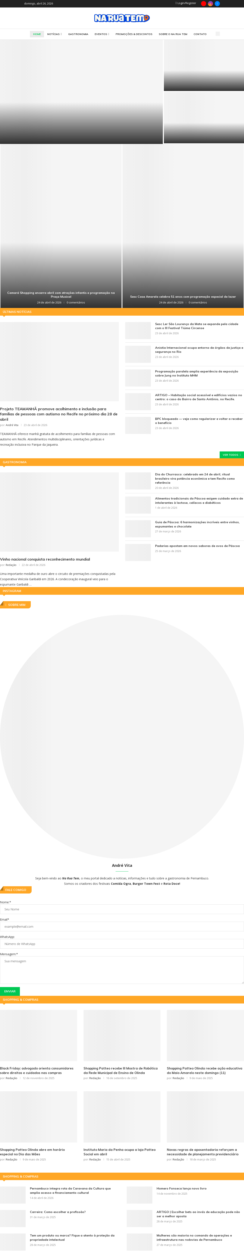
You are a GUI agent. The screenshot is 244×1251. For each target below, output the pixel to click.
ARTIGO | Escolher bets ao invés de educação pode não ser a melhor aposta (200, 1214)
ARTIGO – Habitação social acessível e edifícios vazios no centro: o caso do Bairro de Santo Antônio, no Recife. (197, 397)
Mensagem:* (9, 954)
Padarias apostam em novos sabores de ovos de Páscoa (196, 546)
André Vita (12, 425)
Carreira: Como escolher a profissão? (57, 1212)
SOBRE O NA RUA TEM (173, 34)
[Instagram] (210, 3)
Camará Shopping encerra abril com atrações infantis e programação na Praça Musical (61, 295)
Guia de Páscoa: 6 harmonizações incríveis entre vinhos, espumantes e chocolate (196, 524)
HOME (37, 34)
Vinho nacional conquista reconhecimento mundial (45, 559)
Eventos (101, 34)
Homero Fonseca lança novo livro (181, 1189)
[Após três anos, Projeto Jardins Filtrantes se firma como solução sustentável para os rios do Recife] (81, 92)
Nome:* (5, 903)
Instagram (12, 591)
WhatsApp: (7, 937)
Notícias (53, 34)
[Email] (217, 3)
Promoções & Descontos (134, 34)
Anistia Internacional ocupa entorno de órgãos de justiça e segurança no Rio (198, 350)
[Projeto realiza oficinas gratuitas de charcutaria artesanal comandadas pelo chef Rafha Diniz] (204, 117)
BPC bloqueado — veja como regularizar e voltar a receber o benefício (198, 421)
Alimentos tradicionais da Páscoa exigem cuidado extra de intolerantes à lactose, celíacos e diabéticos (198, 501)
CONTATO (200, 34)
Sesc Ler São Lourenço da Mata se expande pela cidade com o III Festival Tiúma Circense (196, 326)
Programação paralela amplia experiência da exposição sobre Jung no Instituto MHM (196, 373)
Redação (11, 565)
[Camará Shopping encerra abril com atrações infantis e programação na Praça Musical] (61, 226)
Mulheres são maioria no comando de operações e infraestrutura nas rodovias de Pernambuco (194, 1238)
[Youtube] (203, 3)
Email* (4, 920)
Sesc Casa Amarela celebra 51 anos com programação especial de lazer (183, 297)
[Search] (218, 34)
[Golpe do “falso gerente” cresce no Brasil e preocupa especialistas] (204, 65)
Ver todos (232, 455)
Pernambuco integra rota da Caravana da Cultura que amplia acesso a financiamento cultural (70, 1191)
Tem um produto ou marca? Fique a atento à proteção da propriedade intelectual (72, 1238)
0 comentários (76, 302)
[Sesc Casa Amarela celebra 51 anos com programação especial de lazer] (183, 226)
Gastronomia (78, 34)
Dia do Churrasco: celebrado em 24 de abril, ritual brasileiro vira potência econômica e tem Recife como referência (199, 477)
